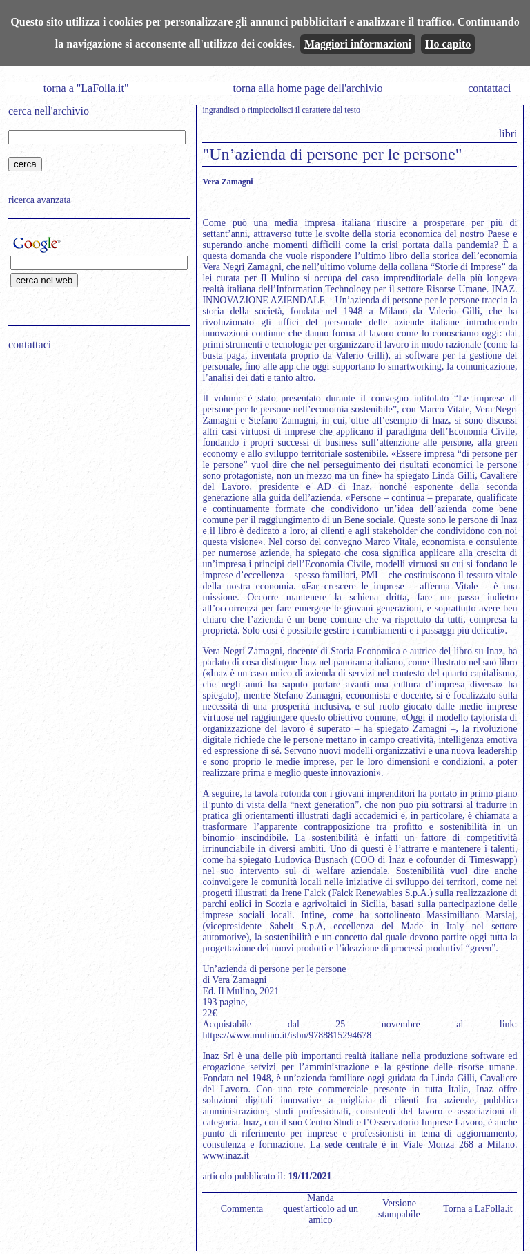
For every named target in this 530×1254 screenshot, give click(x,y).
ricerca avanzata (39, 200)
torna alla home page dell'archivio (307, 88)
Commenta (242, 1209)
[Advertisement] (94, 449)
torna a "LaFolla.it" (86, 88)
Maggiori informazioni (357, 44)
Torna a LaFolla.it (478, 1209)
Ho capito (448, 44)
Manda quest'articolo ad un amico (320, 1209)
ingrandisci (220, 110)
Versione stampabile (399, 1208)
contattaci (489, 88)
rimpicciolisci (270, 110)
